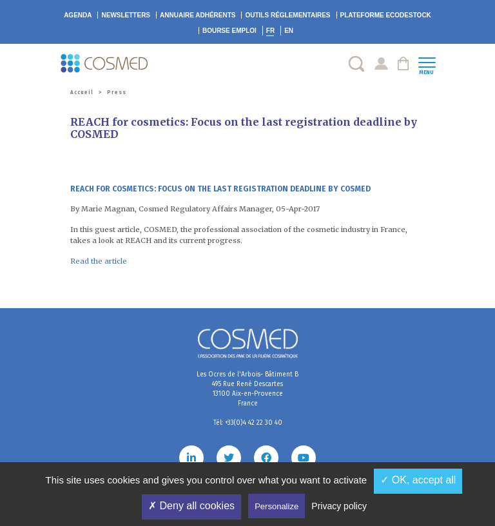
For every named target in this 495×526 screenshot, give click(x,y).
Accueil (81, 92)
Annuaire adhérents (197, 15)
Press (116, 92)
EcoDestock (385, 15)
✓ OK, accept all (418, 479)
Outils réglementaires (287, 15)
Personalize (276, 506)
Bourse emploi (229, 30)
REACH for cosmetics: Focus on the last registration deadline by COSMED (220, 188)
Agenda (78, 15)
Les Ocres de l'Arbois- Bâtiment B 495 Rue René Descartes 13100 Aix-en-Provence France (247, 389)
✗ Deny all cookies (191, 505)
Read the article (98, 261)
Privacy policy (339, 506)
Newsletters (125, 15)
